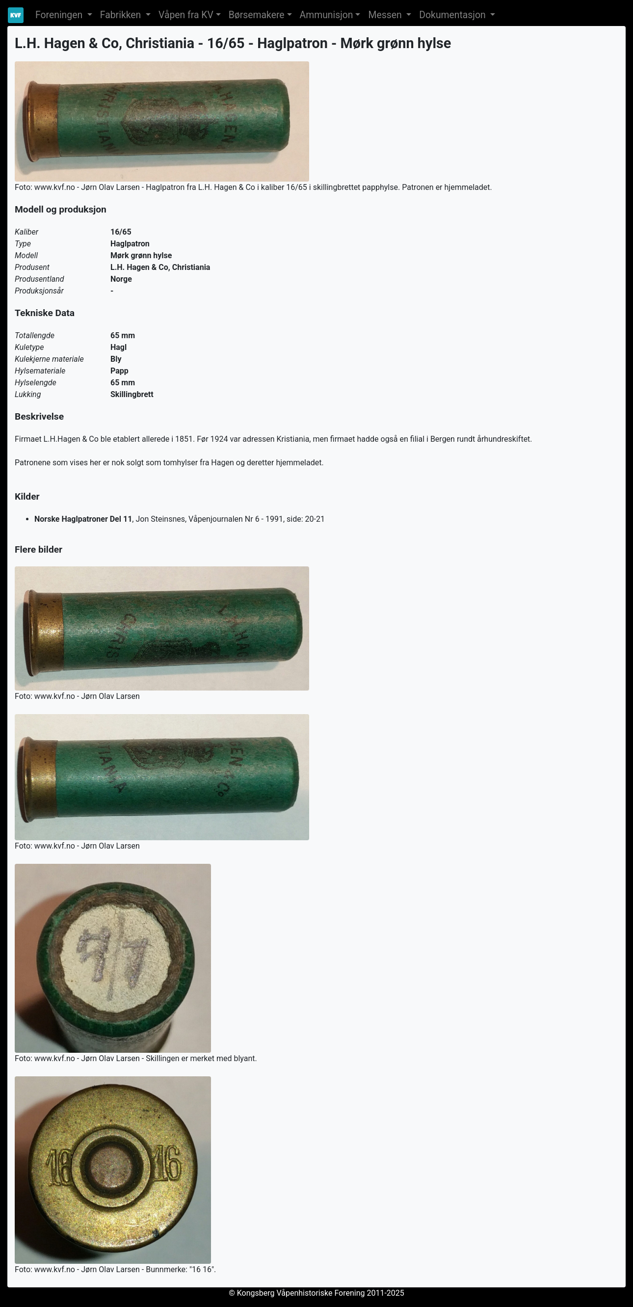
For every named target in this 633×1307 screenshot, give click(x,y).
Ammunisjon (326, 15)
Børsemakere (257, 15)
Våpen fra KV (185, 15)
